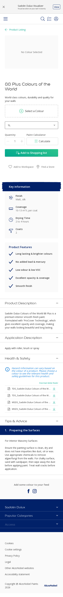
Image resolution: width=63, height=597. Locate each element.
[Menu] (6, 18)
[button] (56, 19)
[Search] (43, 19)
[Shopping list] (49, 19)
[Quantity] (15, 141)
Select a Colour (31, 111)
